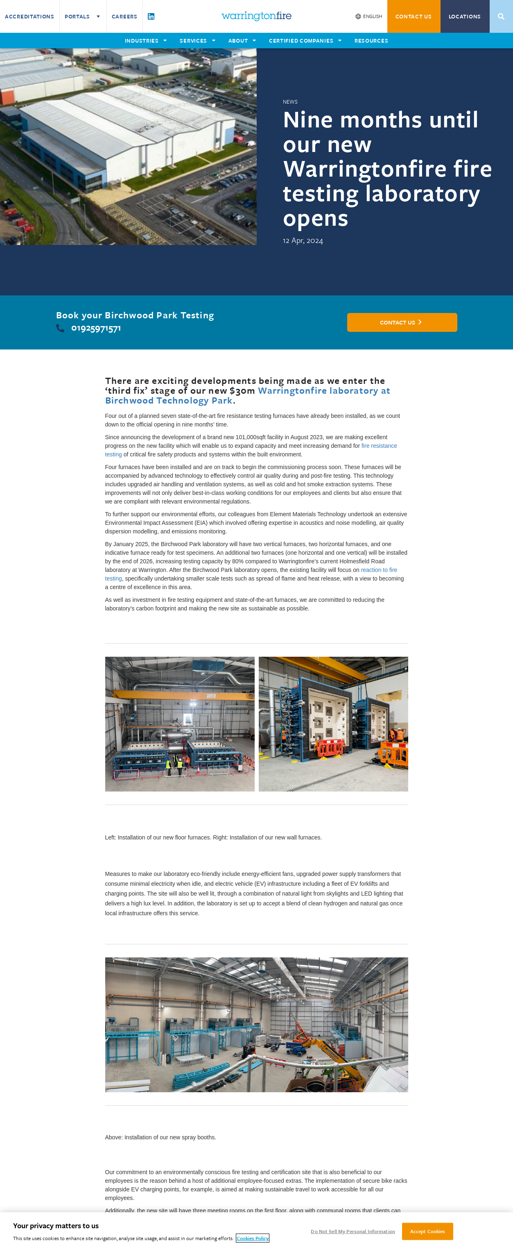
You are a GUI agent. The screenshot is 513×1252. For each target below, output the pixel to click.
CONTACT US (413, 16)
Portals (83, 16)
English (372, 16)
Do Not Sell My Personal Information (353, 1231)
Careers (125, 16)
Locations (465, 16)
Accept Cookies (427, 1231)
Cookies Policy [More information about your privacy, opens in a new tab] (253, 1238)
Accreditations (29, 16)
